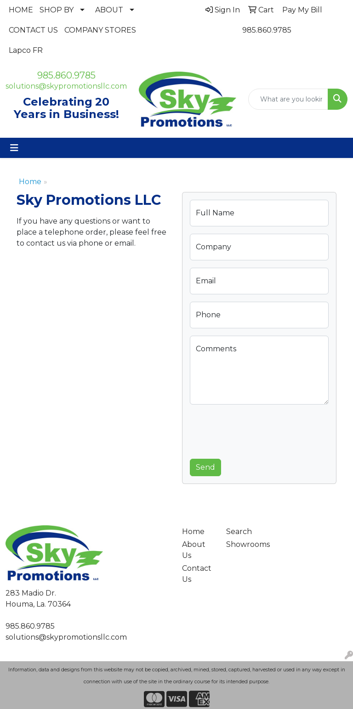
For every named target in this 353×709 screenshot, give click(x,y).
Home (30, 181)
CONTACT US (33, 30)
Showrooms (242, 544)
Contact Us (196, 574)
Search (239, 531)
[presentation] (260, 430)
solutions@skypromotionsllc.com (66, 86)
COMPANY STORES (100, 30)
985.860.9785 (266, 30)
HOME (21, 10)
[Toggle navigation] (14, 147)
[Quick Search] (288, 99)
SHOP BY (57, 10)
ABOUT (109, 10)
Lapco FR (26, 50)
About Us (193, 550)
